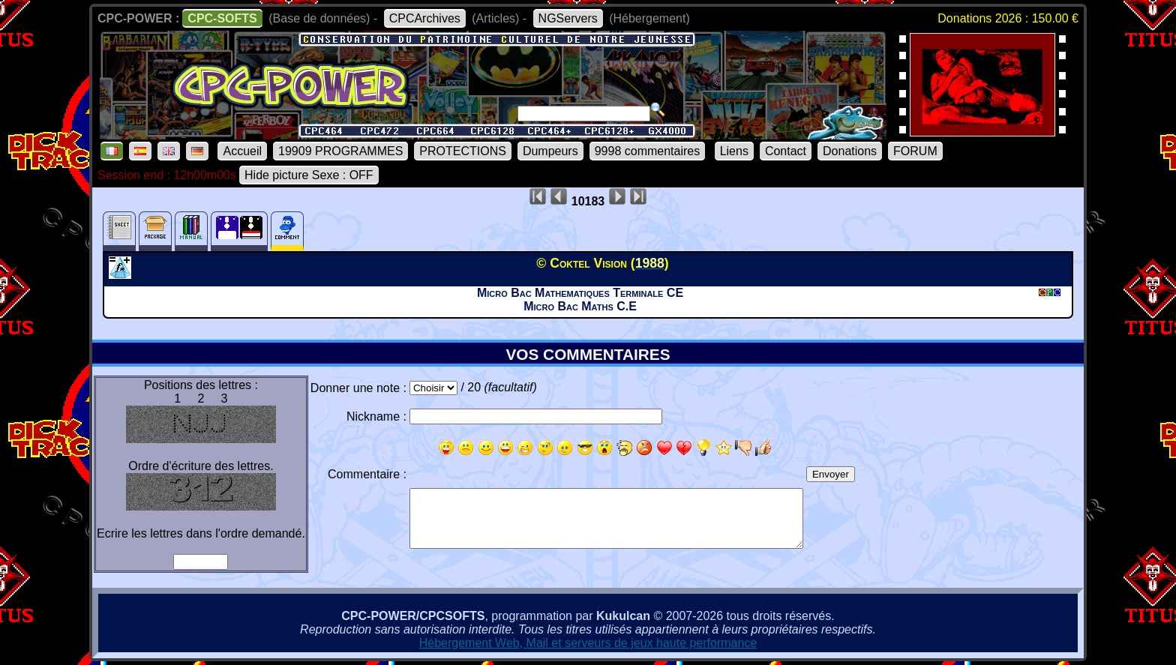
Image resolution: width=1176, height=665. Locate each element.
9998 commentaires (647, 151)
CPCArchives (424, 18)
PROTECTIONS (462, 151)
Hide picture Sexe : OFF (309, 175)
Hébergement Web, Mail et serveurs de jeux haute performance (588, 643)
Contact (785, 151)
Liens (734, 151)
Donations (850, 151)
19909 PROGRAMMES (340, 151)
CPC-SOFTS (222, 18)
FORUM (915, 151)
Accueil (242, 151)
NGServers (568, 18)
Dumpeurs (550, 151)
